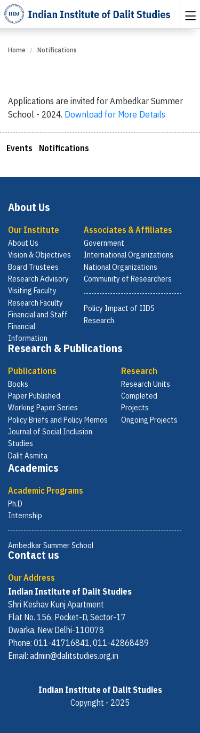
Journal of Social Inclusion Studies (50, 437)
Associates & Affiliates (128, 229)
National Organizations (120, 267)
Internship (25, 515)
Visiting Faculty (32, 290)
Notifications (64, 148)
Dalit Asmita (27, 455)
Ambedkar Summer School (50, 545)
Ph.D (15, 503)
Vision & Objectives (39, 254)
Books (18, 384)
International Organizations (128, 254)
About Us (23, 243)
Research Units (145, 384)
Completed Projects (139, 401)
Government (104, 243)
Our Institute (33, 229)
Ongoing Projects (149, 420)
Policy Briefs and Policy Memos (58, 420)
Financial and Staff (38, 314)
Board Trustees (33, 267)
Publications (32, 370)
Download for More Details (115, 114)
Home (17, 49)
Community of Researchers (128, 279)
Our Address (31, 577)
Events (19, 148)
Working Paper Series (43, 407)
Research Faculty (35, 303)
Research (139, 370)
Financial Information (27, 332)
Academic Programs (45, 490)
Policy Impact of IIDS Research (119, 314)
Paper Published (34, 396)
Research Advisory (38, 279)
